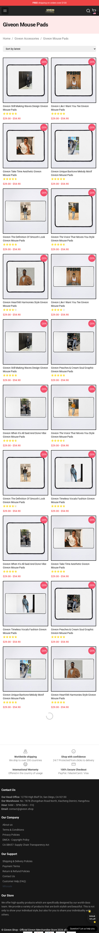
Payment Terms (11, 866)
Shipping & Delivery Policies (17, 861)
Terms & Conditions (13, 829)
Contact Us (9, 876)
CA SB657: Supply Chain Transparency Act (26, 844)
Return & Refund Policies (16, 871)
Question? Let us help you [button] (82, 928)
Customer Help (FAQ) (14, 881)
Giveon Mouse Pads (55, 38)
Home (6, 38)
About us (8, 824)
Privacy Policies (11, 834)
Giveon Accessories (27, 38)
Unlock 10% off (92, 917)
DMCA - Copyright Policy (16, 839)
